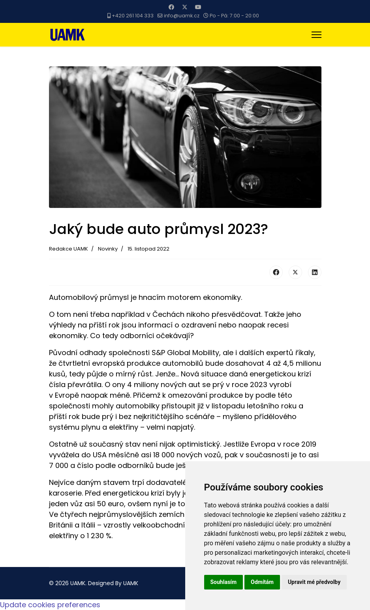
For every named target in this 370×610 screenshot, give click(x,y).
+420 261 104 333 (133, 15)
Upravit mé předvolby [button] (314, 582)
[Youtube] (198, 7)
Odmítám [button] (262, 582)
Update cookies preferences (50, 605)
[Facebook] (171, 7)
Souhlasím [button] (223, 582)
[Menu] (316, 35)
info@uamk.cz (181, 15)
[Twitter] (185, 7)
